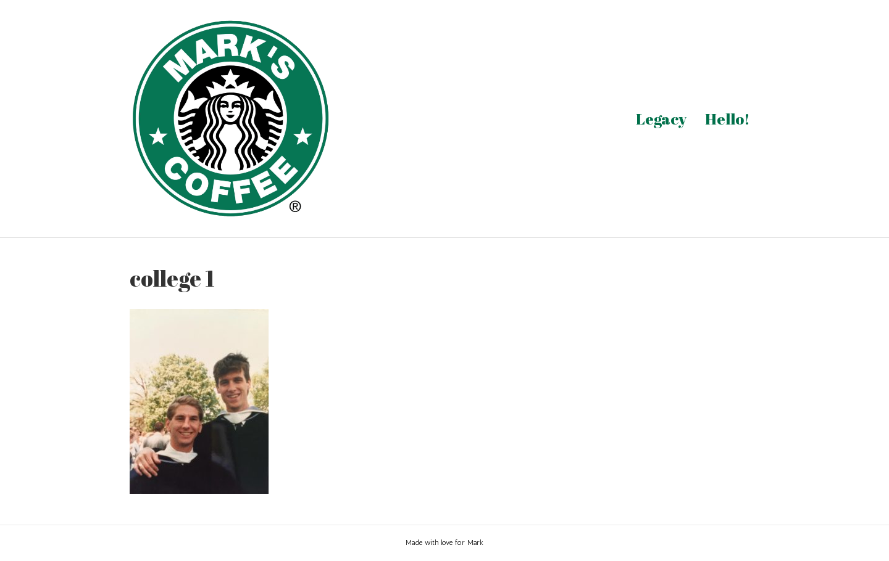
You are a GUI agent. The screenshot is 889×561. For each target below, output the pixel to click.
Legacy (661, 119)
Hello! (727, 119)
